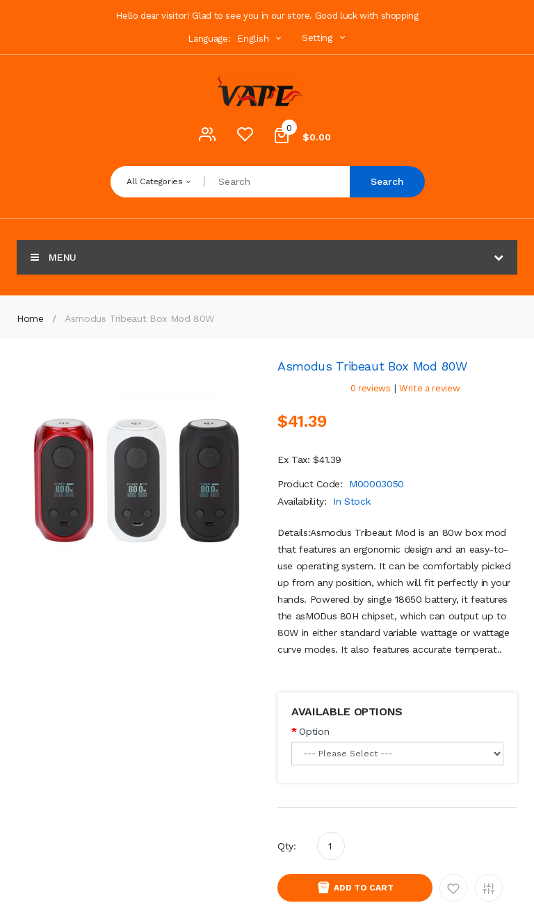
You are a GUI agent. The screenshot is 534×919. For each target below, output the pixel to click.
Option (314, 731)
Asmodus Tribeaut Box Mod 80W (139, 318)
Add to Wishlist (453, 888)
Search (387, 181)
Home (30, 318)
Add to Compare (489, 888)
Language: (209, 38)
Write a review (429, 388)
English (260, 38)
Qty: (286, 846)
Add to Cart (364, 888)
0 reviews (370, 388)
